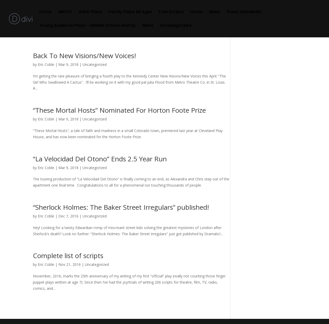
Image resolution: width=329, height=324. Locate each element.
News (214, 12)
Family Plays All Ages (130, 12)
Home (45, 12)
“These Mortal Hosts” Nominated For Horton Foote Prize (119, 110)
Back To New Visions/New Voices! (84, 55)
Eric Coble (46, 64)
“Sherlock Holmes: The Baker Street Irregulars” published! (121, 207)
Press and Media (244, 12)
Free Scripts (171, 12)
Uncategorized (175, 26)
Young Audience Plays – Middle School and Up (87, 26)
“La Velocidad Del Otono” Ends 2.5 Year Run (100, 158)
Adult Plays (90, 12)
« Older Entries (45, 310)
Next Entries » (218, 310)
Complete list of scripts (68, 255)
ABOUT (65, 12)
